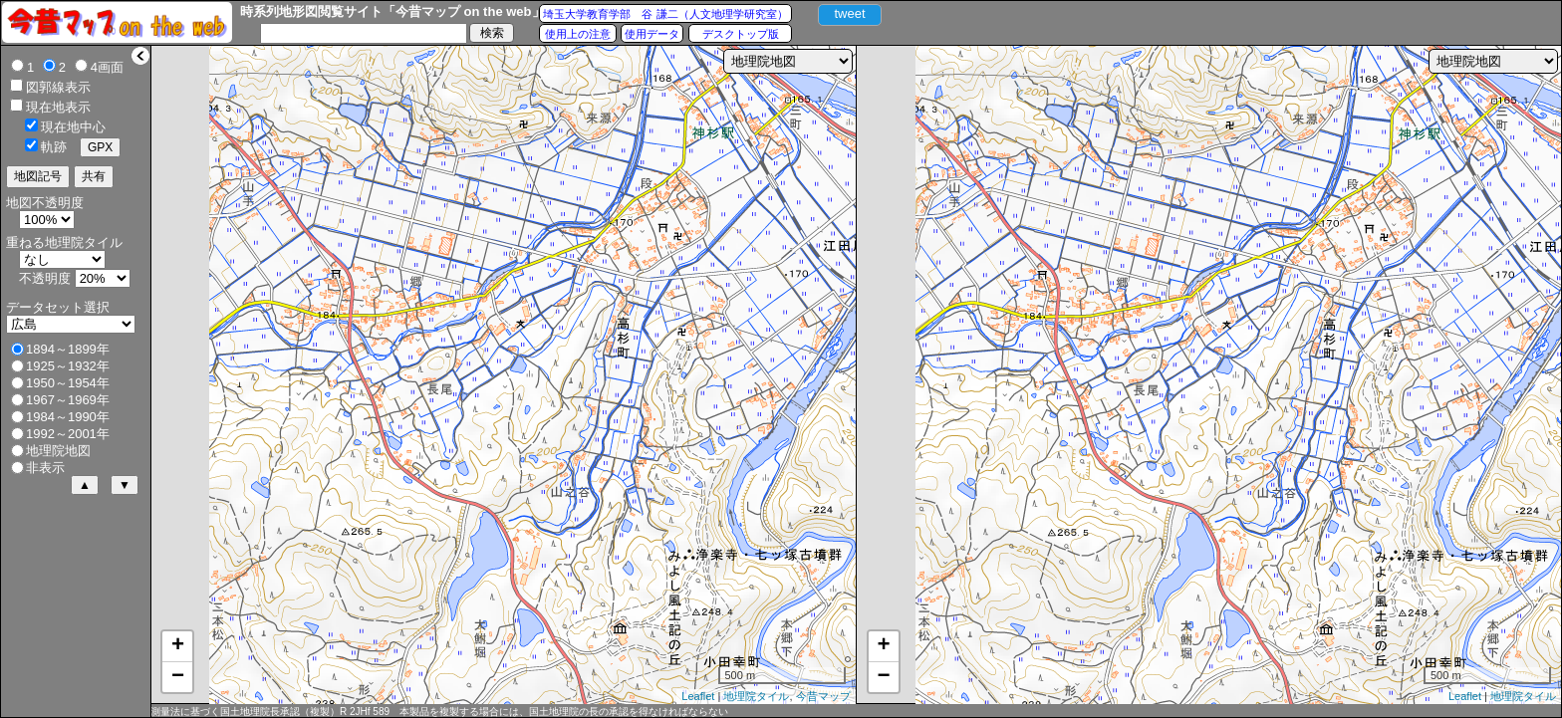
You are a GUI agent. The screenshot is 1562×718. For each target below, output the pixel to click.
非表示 (45, 467)
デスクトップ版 (740, 34)
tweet (849, 13)
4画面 (107, 67)
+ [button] (177, 646)
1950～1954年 (68, 382)
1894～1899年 (68, 349)
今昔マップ (823, 696)
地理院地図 (58, 450)
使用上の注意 (578, 34)
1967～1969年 (68, 399)
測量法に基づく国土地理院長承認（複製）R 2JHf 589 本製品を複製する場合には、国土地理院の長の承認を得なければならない (439, 711)
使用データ (652, 34)
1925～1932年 (68, 366)
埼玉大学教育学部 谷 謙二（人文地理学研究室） (665, 14)
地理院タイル (756, 696)
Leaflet (697, 696)
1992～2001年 (68, 433)
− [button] (177, 677)
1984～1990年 (68, 416)
